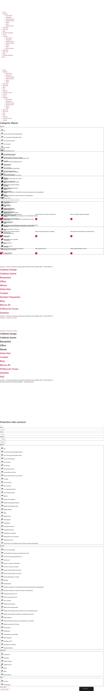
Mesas (7, 22)
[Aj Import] (1, 679)
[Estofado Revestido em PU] (1, 591)
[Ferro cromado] (1, 483)
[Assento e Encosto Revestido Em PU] (1, 159)
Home (4, 12)
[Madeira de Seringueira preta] (1, 503)
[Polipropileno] (1, 520)
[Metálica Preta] (1, 514)
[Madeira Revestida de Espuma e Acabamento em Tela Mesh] (1, 618)
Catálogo (5, 14)
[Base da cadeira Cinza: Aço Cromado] (1, 473)
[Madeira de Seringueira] (1, 497)
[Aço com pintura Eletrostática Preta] (1, 135)
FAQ (4, 89)
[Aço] (1, 128)
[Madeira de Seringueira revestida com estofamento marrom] (1, 611)
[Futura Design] (1, 682)
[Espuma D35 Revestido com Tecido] (1, 176)
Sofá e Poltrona (10, 26)
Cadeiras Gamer (10, 20)
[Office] (1, 669)
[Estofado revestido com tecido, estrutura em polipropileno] (1, 588)
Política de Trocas (7, 92)
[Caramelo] (1, 193)
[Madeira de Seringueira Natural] (1, 500)
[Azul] (1, 180)
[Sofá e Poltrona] (1, 672)
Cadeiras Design (10, 19)
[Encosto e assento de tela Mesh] (1, 166)
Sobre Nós (5, 27)
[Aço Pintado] (1, 145)
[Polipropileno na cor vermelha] (1, 534)
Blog (4, 31)
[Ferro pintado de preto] (1, 490)
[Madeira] (1, 493)
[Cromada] (1, 476)
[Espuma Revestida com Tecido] (1, 574)
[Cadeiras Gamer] (1, 662)
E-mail (1, 432)
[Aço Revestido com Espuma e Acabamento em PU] (1, 550)
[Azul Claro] (1, 183)
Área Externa (9, 15)
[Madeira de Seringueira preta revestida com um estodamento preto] (1, 608)
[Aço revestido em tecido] (1, 470)
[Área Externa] (1, 652)
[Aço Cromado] (1, 141)
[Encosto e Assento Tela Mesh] (1, 169)
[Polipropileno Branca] (1, 524)
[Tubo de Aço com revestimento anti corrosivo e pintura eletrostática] (1, 541)
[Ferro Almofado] (1, 480)
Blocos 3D (5, 29)
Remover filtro (4, 689)
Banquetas (8, 17)
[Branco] (1, 190)
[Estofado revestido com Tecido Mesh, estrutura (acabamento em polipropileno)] (1, 584)
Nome (1, 427)
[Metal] (1, 510)
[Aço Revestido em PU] (1, 466)
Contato (5, 94)
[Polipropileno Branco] (1, 527)
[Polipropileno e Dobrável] (1, 530)
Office (7, 24)
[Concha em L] (1, 162)
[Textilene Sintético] (1, 645)
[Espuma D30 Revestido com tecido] (1, 567)
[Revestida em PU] (1, 638)
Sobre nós (5, 84)
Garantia (5, 90)
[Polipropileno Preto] (1, 537)
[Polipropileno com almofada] (1, 632)
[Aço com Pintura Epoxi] (1, 138)
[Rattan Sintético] (1, 635)
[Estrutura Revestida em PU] (1, 594)
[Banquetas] (1, 655)
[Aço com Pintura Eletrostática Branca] (1, 131)
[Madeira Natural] (1, 507)
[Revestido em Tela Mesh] (1, 642)
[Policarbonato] (1, 517)
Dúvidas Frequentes (8, 33)
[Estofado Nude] (1, 581)
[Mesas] (1, 665)
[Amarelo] (1, 176)
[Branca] (1, 187)
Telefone (2, 436)
